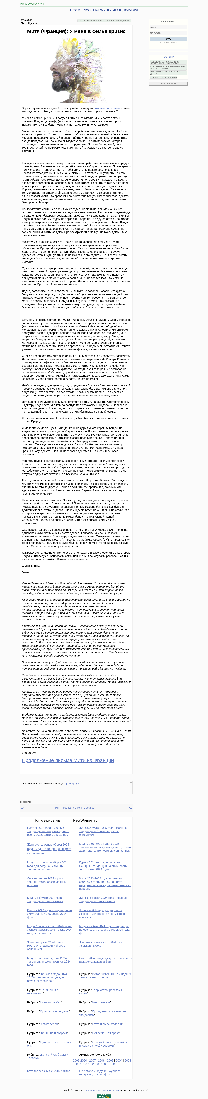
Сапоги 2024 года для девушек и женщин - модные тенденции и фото (105, 959)
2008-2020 (80, 1060)
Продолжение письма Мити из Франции (68, 760)
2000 (95, 1064)
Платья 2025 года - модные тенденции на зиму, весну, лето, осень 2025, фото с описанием (48, 831)
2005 (110, 1060)
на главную (25, 802)
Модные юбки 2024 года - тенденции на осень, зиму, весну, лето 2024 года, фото (104, 930)
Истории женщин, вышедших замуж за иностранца (105, 975)
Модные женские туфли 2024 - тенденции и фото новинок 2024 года (49, 961)
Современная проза (105, 1033)
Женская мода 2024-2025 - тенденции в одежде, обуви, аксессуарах (47, 977)
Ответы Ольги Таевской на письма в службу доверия (104, 1043)
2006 (101, 1060)
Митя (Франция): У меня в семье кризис (75, 807)
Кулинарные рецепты (54, 1011)
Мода (87, 9)
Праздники (130, 9)
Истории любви (50, 1002)
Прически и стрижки (107, 9)
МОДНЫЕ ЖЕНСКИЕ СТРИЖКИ (163, 77)
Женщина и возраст (53, 1033)
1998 (113, 1064)
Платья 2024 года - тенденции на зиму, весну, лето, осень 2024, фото (49, 914)
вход (168, 38)
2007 (92, 1060)
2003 (128, 1060)
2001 (86, 1064)
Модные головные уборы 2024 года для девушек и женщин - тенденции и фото (47, 866)
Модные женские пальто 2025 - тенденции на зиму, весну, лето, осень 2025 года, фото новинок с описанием (105, 847)
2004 (119, 1060)
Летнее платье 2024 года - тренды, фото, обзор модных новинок (46, 882)
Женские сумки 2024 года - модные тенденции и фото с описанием (46, 945)
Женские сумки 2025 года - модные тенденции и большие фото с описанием (103, 831)
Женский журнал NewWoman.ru (102, 1090)
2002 (78, 1064)
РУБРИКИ (168, 56)
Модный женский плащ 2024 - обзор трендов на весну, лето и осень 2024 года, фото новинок (49, 930)
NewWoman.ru (32, 4)
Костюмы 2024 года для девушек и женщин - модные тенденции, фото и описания (102, 914)
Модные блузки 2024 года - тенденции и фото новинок (45, 899)
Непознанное (101, 1002)
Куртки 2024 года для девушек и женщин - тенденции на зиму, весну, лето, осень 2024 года (103, 866)
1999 (104, 1064)
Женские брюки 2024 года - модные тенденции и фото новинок (103, 899)
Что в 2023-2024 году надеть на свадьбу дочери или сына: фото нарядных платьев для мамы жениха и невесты (105, 883)
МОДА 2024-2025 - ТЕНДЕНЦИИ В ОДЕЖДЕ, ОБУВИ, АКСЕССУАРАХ (164, 62)
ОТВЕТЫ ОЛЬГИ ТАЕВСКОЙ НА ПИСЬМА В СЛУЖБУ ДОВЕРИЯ (104, 21)
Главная (76, 9)
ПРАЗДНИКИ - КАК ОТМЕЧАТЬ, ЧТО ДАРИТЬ (165, 73)
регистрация (72, 783)
